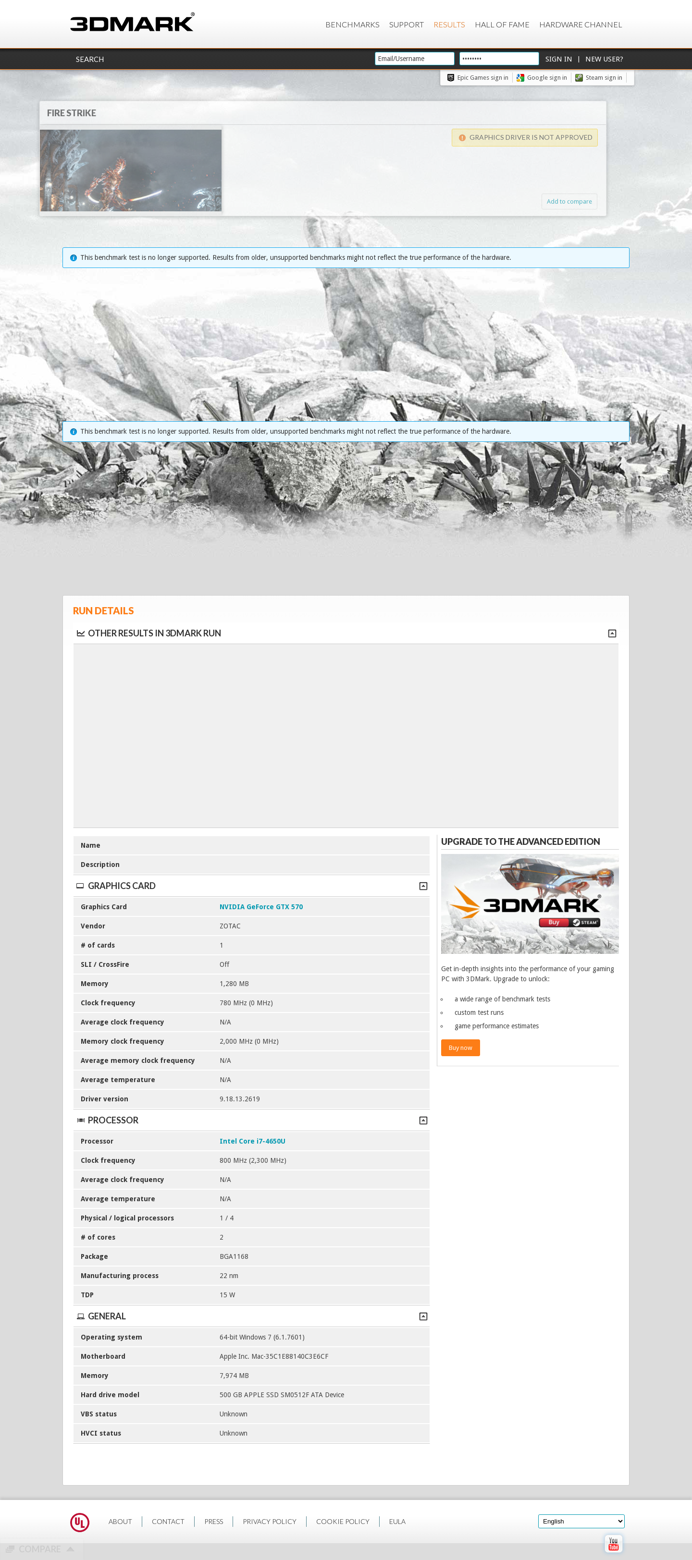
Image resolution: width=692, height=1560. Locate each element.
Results (449, 24)
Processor (251, 1120)
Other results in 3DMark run (148, 633)
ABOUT (120, 1521)
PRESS (213, 1521)
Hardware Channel (580, 24)
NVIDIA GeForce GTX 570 (261, 907)
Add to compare (550, 201)
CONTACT (168, 1521)
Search (90, 59)
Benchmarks (352, 24)
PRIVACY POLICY (270, 1521)
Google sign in (547, 77)
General (251, 1316)
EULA (397, 1521)
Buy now (460, 1047)
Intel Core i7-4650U (252, 1141)
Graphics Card (251, 885)
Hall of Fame (502, 24)
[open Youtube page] (613, 1555)
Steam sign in (604, 77)
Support (406, 24)
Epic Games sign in (482, 77)
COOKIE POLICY (343, 1521)
